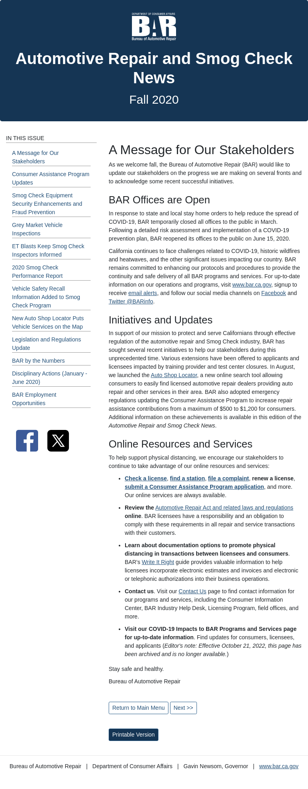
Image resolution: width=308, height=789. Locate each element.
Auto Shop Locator (174, 375)
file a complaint (228, 478)
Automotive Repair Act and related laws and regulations (224, 507)
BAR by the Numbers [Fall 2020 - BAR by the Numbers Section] (38, 360)
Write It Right (158, 562)
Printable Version (133, 734)
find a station (187, 478)
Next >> (183, 708)
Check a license (146, 478)
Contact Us (192, 591)
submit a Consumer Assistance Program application (194, 487)
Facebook (273, 293)
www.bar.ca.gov (251, 284)
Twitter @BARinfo (131, 301)
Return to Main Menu (138, 708)
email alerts (142, 293)
